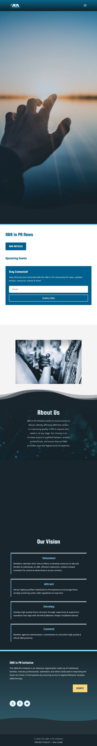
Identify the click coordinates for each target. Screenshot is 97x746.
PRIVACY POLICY (42, 742)
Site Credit (58, 742)
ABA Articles (16, 246)
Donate (80, 688)
